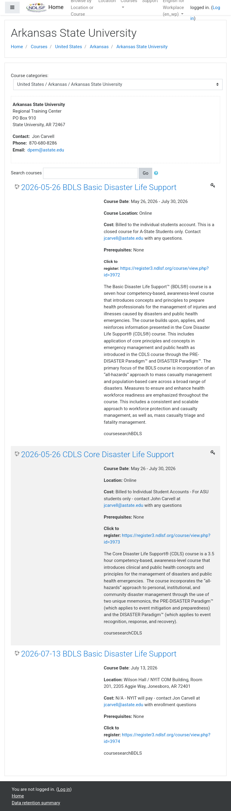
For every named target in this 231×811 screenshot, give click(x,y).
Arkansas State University (142, 46)
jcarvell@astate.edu (123, 238)
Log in (64, 789)
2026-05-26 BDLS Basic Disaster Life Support (99, 187)
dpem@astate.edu (45, 150)
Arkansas (99, 46)
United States (68, 46)
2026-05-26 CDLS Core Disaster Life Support (97, 454)
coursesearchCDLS (123, 633)
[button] (157, 173)
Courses (39, 46)
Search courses (26, 173)
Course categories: (29, 75)
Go (145, 173)
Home (17, 46)
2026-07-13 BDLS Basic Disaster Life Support (99, 653)
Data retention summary (36, 803)
